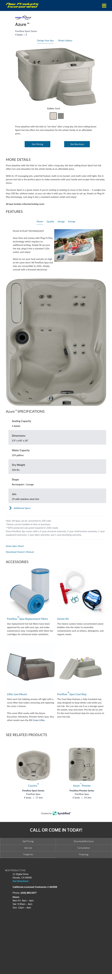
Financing (83, 854)
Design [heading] (61, 221)
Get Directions (21, 881)
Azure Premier (82, 785)
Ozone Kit (63, 618)
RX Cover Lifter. (37, 720)
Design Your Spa (45, 40)
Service (28, 847)
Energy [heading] (71, 221)
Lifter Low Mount (17, 694)
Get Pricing (28, 841)
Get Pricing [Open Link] (37, 144)
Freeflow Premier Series (82, 790)
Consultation (83, 847)
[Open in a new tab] (56, 546)
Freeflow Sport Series (33, 790)
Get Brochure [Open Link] (77, 144)
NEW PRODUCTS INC (15, 870)
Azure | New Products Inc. (22, 5)
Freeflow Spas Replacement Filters (27, 618)
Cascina (33, 785)
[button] (53, 116)
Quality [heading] (50, 221)
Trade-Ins (28, 854)
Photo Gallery (65, 40)
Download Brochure (83, 841)
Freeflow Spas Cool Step (71, 694)
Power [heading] (40, 221)
